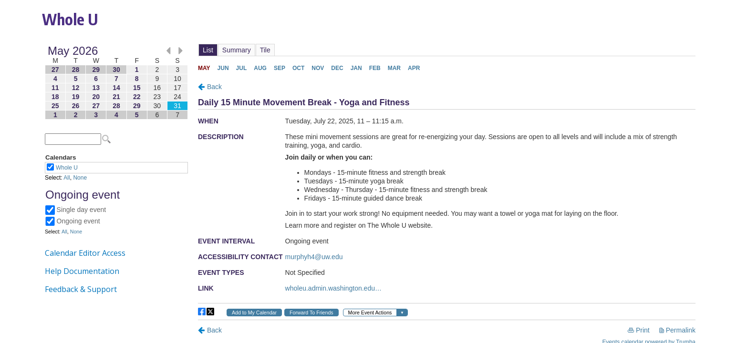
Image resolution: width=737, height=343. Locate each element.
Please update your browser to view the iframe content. (116, 83)
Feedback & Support (81, 289)
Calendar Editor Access (85, 253)
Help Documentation (82, 271)
